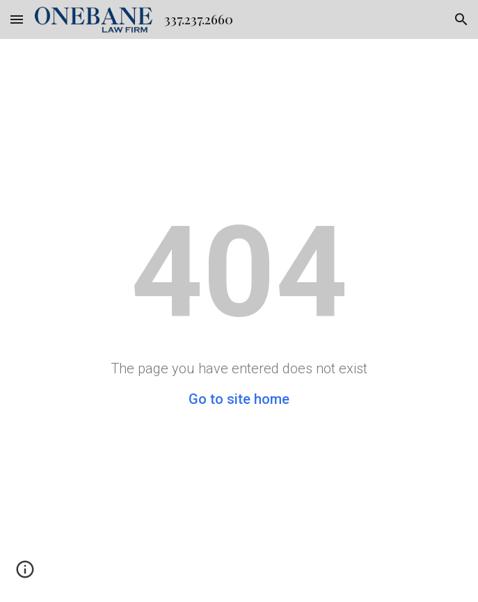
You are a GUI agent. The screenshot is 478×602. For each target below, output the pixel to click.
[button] (16, 19)
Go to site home (239, 399)
